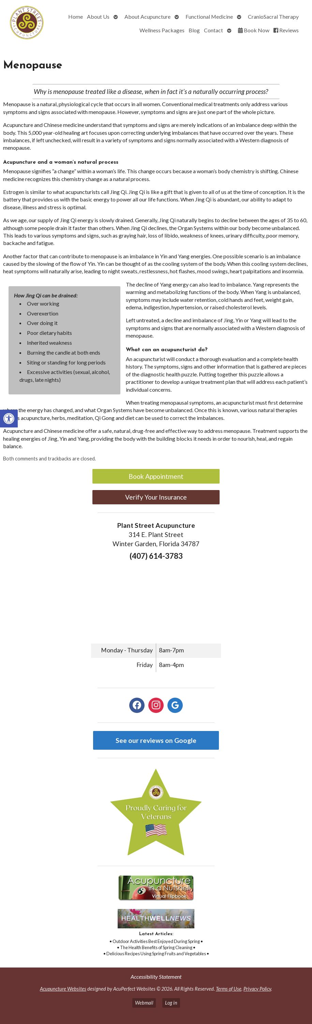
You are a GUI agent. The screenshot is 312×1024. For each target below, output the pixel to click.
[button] (9, 418)
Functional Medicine (209, 16)
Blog (194, 30)
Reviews (286, 30)
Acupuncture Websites (63, 989)
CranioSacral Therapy (273, 16)
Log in (171, 1003)
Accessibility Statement (156, 976)
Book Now (253, 30)
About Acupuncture (147, 16)
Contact (213, 30)
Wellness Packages (161, 30)
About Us (98, 16)
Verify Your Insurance (156, 497)
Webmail (144, 1003)
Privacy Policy (257, 989)
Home (75, 16)
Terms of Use (228, 989)
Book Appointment (156, 476)
